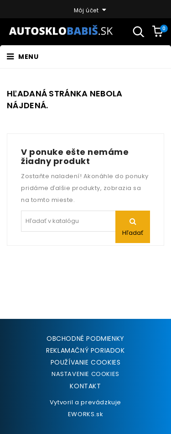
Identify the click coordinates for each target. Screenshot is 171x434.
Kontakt (85, 386)
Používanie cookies (86, 362)
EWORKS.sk (85, 414)
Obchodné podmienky (85, 338)
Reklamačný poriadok (85, 350)
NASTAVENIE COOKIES (85, 374)
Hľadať (132, 232)
